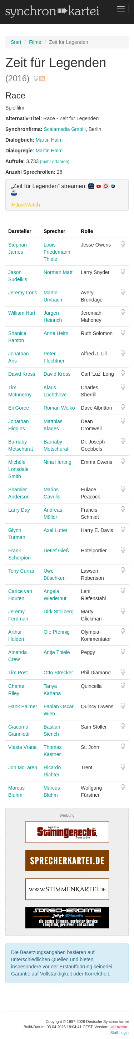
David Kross (21, 374)
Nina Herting (57, 462)
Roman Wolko (59, 408)
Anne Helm (56, 333)
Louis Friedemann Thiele (57, 252)
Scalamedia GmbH (65, 129)
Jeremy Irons (22, 292)
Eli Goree (18, 408)
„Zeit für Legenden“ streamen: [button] (63, 189)
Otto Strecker (58, 672)
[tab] (67, 194)
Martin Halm (49, 140)
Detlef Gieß (56, 550)
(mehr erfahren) (55, 161)
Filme (35, 42)
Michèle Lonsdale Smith (18, 469)
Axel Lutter (56, 530)
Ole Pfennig (57, 632)
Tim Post (18, 672)
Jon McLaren (22, 767)
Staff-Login (119, 1032)
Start (16, 42)
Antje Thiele (57, 652)
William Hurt (21, 313)
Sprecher (54, 231)
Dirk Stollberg (59, 611)
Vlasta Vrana (22, 747)
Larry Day (19, 510)
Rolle (87, 231)
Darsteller (19, 231)
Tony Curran (21, 571)
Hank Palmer (22, 706)
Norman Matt (58, 272)
